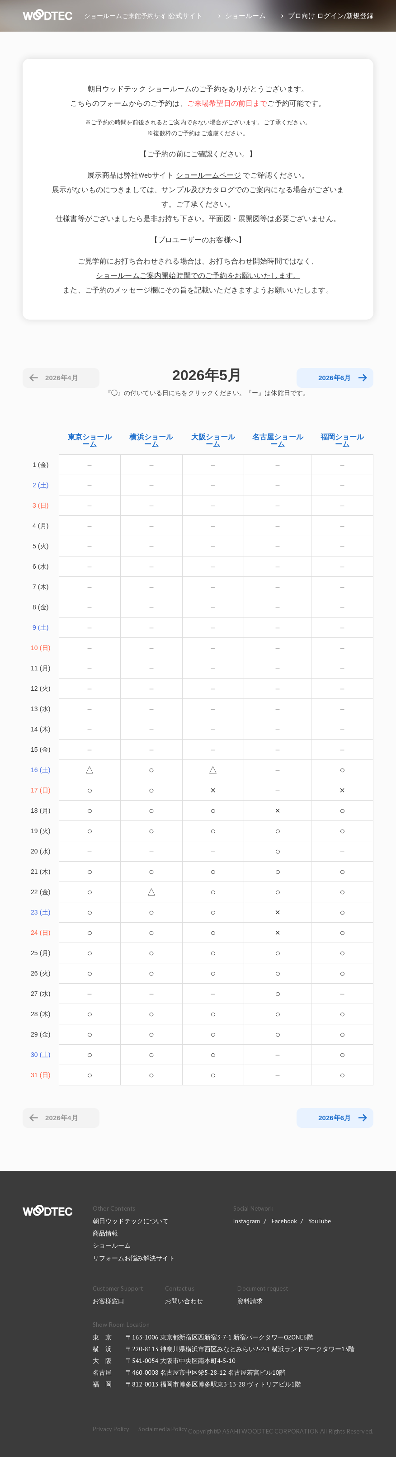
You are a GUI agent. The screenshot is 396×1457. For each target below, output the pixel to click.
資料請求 (250, 1301)
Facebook (284, 1221)
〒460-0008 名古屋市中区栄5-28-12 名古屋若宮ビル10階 (205, 1372)
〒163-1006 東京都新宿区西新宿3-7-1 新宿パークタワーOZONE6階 (219, 1337)
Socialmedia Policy (162, 1429)
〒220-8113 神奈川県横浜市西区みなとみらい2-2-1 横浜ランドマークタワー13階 (240, 1349)
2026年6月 (334, 1118)
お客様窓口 (108, 1301)
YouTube (319, 1221)
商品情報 (105, 1233)
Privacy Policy (111, 1429)
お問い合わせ (184, 1301)
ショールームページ (208, 174)
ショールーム (112, 1245)
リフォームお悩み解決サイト (134, 1258)
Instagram (246, 1221)
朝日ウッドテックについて (131, 1221)
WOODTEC (47, 1210)
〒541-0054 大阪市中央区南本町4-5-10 (181, 1361)
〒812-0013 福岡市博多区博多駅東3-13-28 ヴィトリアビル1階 (213, 1384)
